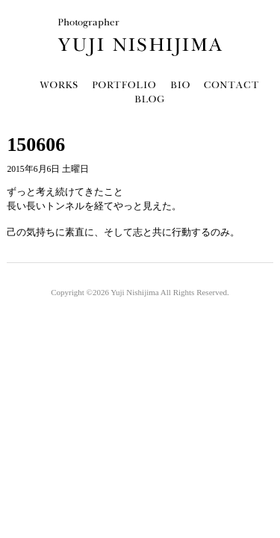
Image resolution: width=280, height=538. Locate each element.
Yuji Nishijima (134, 292)
